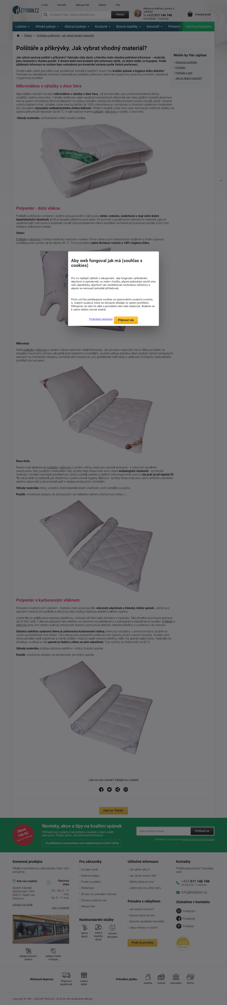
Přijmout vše (126, 320)
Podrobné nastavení (101, 319)
